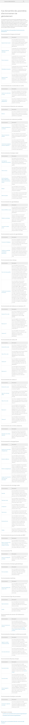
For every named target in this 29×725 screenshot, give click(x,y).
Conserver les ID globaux (6, 242)
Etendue (3, 113)
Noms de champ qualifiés (6, 272)
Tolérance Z (4, 419)
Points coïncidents (5, 572)
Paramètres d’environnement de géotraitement (11, 715)
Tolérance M (4, 361)
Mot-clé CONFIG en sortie (6, 209)
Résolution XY (4, 323)
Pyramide (3, 493)
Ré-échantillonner (5, 521)
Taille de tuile (4, 512)
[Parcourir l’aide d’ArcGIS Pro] (13, 1)
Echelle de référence (5, 459)
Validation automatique (6, 218)
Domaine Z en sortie (5, 387)
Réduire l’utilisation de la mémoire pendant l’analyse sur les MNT (6, 544)
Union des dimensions (6, 652)
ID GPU (3, 609)
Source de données (5, 668)
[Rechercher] (23, 1)
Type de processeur (5, 604)
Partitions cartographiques (6, 468)
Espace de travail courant (6, 42)
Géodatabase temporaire (6, 69)
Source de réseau (5, 678)
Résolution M (4, 371)
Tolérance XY (4, 333)
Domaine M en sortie (5, 347)
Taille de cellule (4, 170)
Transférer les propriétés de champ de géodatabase (6, 252)
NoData (3, 530)
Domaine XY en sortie (5, 314)
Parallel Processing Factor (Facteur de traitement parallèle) (19, 629)
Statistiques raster (5, 500)
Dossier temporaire (5, 60)
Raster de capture (5, 195)
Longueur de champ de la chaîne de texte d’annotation (6, 478)
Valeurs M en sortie (5, 354)
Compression (4, 506)
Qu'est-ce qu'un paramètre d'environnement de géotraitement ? (15, 713)
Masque (3, 188)
